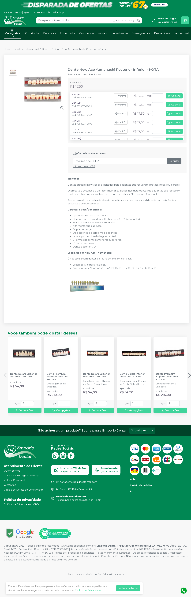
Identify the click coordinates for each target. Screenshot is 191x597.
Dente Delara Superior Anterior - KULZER (23, 375)
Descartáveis (162, 33)
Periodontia (86, 33)
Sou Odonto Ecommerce (111, 574)
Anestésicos (120, 33)
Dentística (49, 33)
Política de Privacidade (88, 590)
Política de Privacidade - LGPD (21, 504)
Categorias (12, 33)
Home (7, 49)
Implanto (103, 33)
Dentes (46, 49)
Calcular (174, 161)
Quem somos (12, 470)
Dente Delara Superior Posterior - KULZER (96, 375)
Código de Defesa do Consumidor (23, 489)
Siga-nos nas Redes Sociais (37, 12)
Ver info (120, 96)
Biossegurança (141, 33)
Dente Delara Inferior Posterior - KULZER (132, 375)
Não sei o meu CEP (84, 166)
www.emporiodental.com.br (78, 545)
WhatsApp (58, 12)
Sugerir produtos (142, 430)
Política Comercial (14, 480)
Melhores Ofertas (13, 12)
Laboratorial (181, 33)
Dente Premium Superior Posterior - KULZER (168, 377)
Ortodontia (32, 33)
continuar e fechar (128, 588)
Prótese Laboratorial (27, 49)
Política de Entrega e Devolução (22, 475)
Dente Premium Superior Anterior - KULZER (58, 377)
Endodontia (67, 33)
